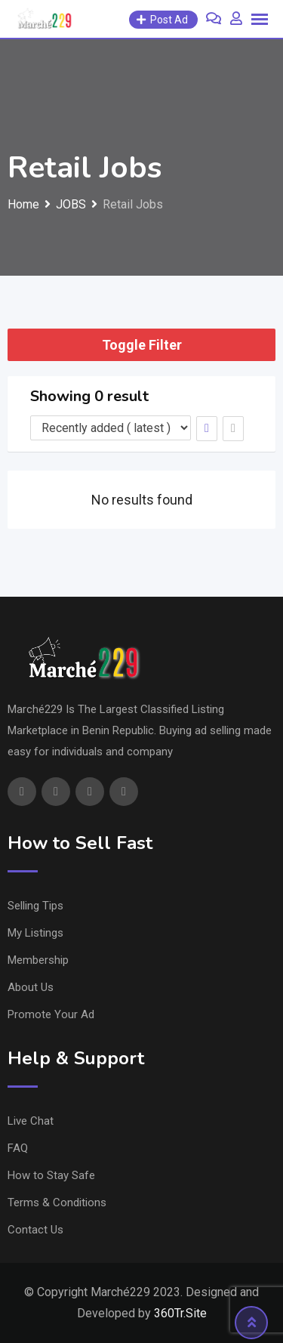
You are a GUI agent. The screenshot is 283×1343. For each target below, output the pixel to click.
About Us (31, 987)
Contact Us (35, 1229)
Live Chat (31, 1121)
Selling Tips (35, 905)
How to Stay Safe (51, 1175)
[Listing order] (110, 427)
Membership (38, 960)
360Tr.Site (180, 1313)
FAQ (18, 1148)
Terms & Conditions (57, 1202)
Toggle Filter (142, 345)
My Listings (35, 933)
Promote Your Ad (51, 1014)
